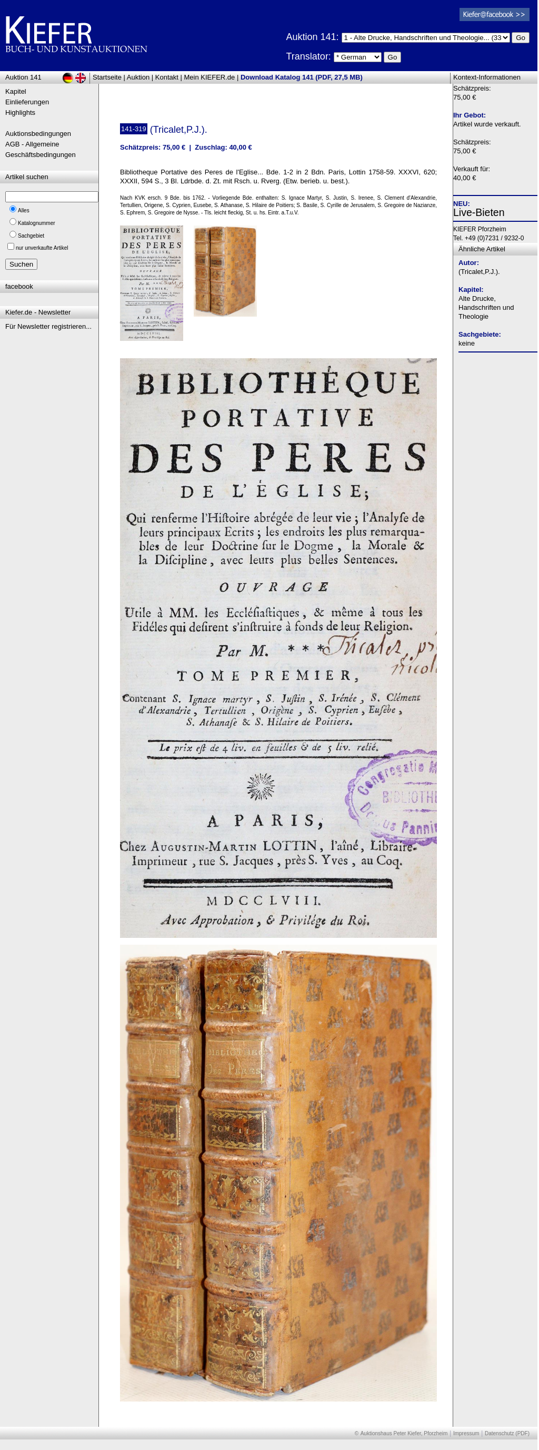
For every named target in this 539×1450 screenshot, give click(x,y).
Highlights (20, 112)
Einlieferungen (27, 102)
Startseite (107, 77)
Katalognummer (36, 223)
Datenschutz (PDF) (507, 1433)
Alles (23, 210)
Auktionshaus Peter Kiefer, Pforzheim (404, 1433)
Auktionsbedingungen (38, 134)
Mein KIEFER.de (209, 77)
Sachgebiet (31, 236)
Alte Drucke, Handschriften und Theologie (486, 307)
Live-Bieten (479, 212)
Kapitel (15, 91)
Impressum (466, 1433)
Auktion (138, 77)
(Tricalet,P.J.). (479, 272)
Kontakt (166, 77)
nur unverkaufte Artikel (42, 248)
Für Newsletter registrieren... (48, 326)
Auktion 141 (23, 77)
